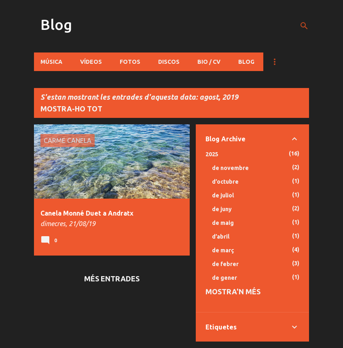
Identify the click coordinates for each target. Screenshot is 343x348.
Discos (169, 62)
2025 (211, 154)
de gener (224, 278)
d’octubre (225, 181)
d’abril (220, 236)
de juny (222, 209)
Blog (56, 24)
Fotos (130, 62)
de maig (223, 223)
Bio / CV (208, 62)
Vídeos (91, 62)
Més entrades (112, 279)
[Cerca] (304, 26)
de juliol (223, 195)
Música (51, 62)
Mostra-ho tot (71, 109)
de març (223, 250)
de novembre (230, 168)
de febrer (225, 264)
